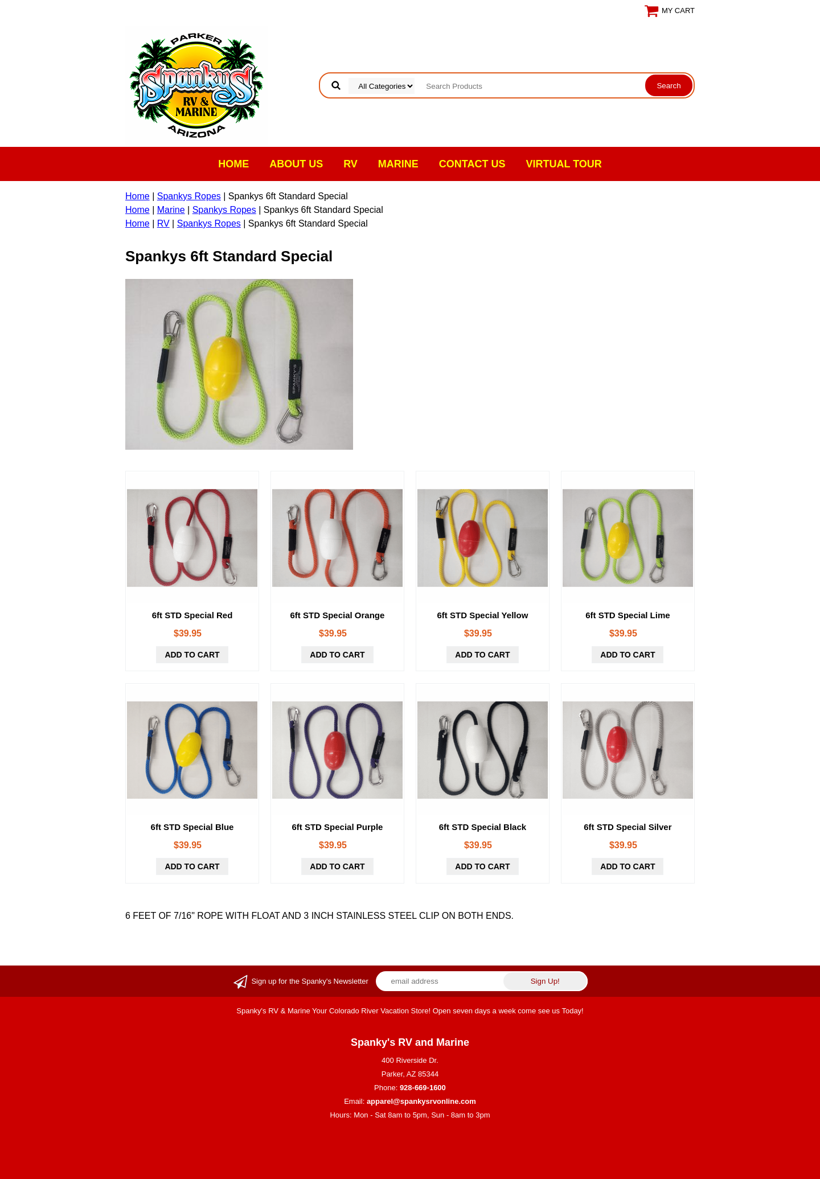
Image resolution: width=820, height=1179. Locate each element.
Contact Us (472, 164)
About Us (296, 164)
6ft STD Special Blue (192, 827)
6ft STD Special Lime (627, 615)
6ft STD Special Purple (337, 827)
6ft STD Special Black (482, 827)
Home (233, 164)
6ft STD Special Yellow (482, 615)
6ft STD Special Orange (337, 615)
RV (350, 164)
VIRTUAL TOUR (564, 164)
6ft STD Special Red (192, 615)
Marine (398, 164)
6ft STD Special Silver (627, 827)
